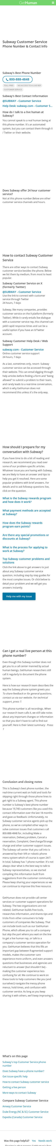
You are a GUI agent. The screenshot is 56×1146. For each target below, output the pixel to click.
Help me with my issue (19, 596)
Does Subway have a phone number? (23, 1071)
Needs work (45, 1140)
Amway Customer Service (17, 1106)
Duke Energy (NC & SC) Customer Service (25, 1111)
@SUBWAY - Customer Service (22, 101)
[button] (53, 2)
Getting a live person (14, 1087)
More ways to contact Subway (19, 1092)
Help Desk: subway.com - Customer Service (28, 106)
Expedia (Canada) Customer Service (22, 1117)
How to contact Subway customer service (26, 1082)
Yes (34, 1140)
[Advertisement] (28, 162)
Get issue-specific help (15, 1076)
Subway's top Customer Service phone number (24, 1063)
